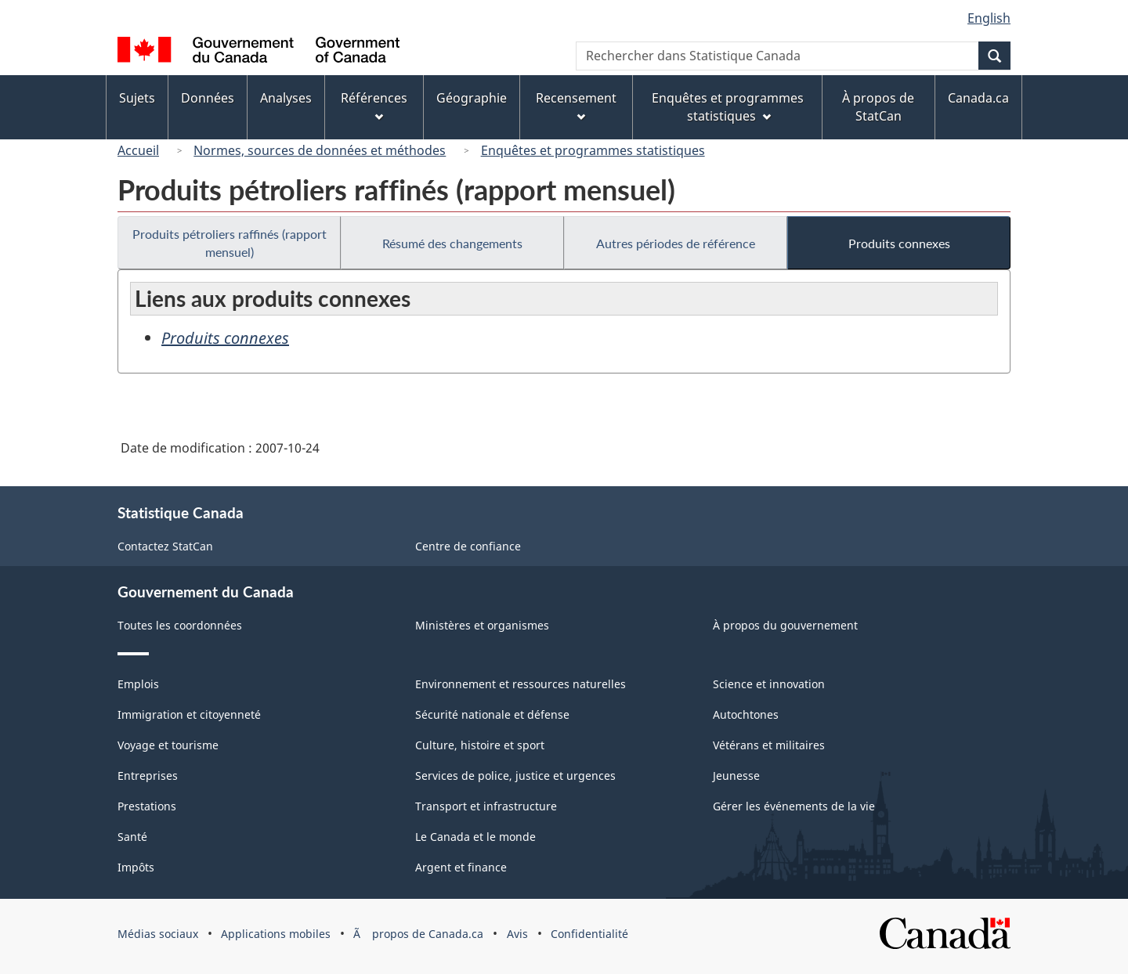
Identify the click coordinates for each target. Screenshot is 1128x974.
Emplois (138, 683)
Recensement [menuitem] (576, 105)
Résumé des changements (452, 243)
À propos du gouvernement (785, 625)
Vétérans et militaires (769, 745)
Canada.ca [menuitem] (978, 97)
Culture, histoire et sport (479, 745)
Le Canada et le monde (475, 836)
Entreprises (148, 775)
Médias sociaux (158, 933)
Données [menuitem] (207, 97)
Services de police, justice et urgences (515, 775)
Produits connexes (899, 243)
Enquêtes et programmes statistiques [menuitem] (728, 106)
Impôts (136, 867)
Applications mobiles (276, 933)
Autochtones (746, 714)
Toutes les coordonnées (180, 625)
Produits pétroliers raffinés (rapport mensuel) (229, 242)
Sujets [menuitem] (137, 97)
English (988, 18)
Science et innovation (769, 683)
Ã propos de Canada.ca (418, 933)
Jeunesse (736, 775)
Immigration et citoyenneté (189, 714)
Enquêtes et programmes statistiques (593, 150)
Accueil (138, 150)
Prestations (147, 806)
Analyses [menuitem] (286, 97)
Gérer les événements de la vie (794, 806)
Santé (132, 836)
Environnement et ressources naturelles (520, 683)
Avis (517, 933)
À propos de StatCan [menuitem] (878, 106)
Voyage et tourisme (168, 745)
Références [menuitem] (374, 105)
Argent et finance (461, 867)
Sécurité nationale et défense (492, 714)
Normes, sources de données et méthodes (319, 150)
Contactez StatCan (165, 546)
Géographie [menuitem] (471, 97)
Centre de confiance (468, 546)
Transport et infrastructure (486, 806)
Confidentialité (589, 933)
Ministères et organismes (482, 625)
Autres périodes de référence (675, 243)
